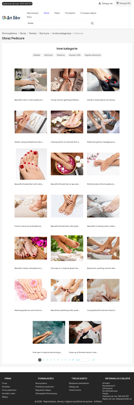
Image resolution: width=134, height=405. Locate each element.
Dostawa (6, 386)
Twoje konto (79, 378)
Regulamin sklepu (43, 390)
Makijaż (36, 55)
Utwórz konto (75, 390)
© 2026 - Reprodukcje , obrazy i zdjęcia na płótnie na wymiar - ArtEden (68, 401)
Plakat (57, 13)
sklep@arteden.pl (124, 399)
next (78, 360)
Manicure (48, 55)
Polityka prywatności (44, 386)
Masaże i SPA (75, 55)
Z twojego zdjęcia (88, 13)
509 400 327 (26, 3)
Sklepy (5, 397)
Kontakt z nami (8, 393)
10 (73, 360)
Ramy (29, 17)
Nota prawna (41, 383)
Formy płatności (9, 390)
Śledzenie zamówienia (79, 383)
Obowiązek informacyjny (46, 393)
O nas (4, 383)
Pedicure (61, 55)
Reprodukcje (32, 13)
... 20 (93, 360)
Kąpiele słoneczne (93, 55)
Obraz (46, 13)
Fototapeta (70, 13)
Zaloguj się (74, 386)
